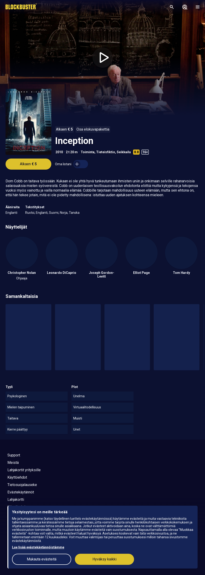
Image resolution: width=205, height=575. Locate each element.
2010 (59, 152)
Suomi (53, 212)
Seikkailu (124, 152)
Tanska (74, 212)
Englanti (11, 212)
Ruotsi (29, 212)
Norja (63, 212)
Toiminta (88, 152)
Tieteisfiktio (105, 152)
